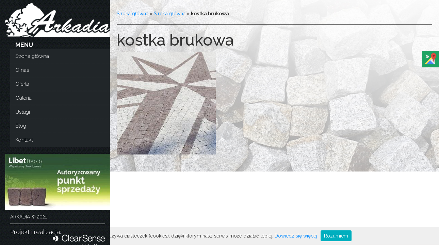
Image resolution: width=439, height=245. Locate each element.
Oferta (22, 84)
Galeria (23, 98)
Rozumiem (336, 236)
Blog (20, 126)
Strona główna (32, 56)
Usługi (22, 112)
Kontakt (24, 140)
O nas (22, 70)
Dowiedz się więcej (296, 236)
